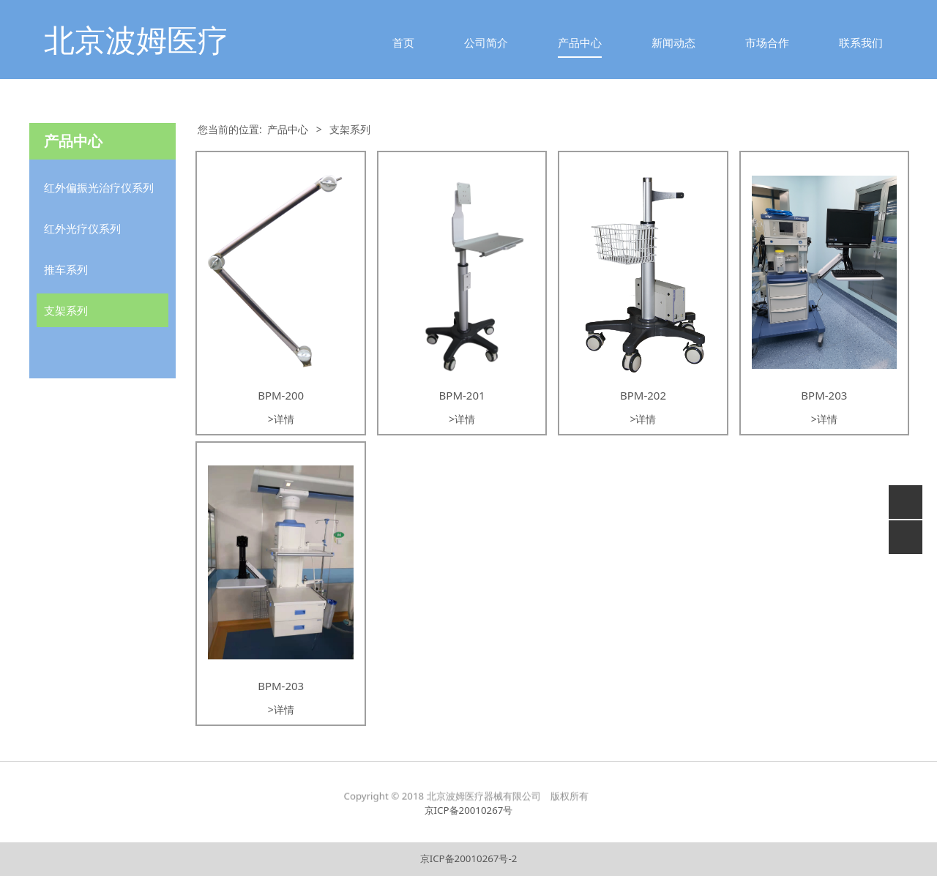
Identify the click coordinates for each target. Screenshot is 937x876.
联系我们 (861, 42)
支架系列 (66, 310)
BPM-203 (824, 395)
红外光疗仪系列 (82, 228)
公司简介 (486, 42)
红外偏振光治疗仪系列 (99, 187)
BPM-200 (281, 395)
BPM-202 (643, 395)
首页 (403, 42)
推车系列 (66, 269)
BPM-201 (462, 395)
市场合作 (767, 42)
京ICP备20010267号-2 (469, 858)
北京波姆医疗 (136, 39)
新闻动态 (673, 42)
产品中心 (580, 42)
